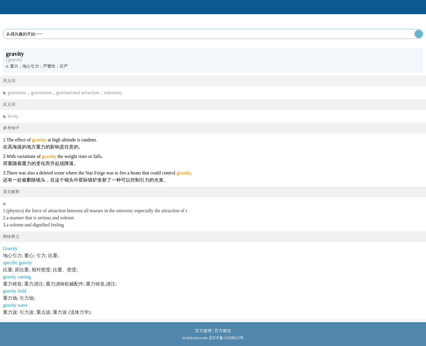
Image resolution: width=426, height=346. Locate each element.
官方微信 (222, 331)
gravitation (41, 92)
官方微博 (203, 331)
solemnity (113, 92)
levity (13, 116)
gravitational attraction (77, 92)
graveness (17, 92)
